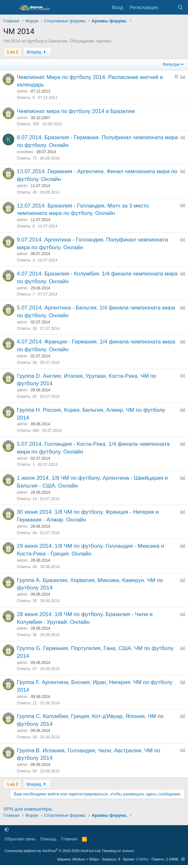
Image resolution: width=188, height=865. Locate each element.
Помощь (48, 839)
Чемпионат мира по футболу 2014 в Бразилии (76, 111)
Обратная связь (20, 839)
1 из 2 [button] (12, 52)
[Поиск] (180, 7)
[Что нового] (167, 7)
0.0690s (142, 859)
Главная (69, 839)
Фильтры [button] (171, 64)
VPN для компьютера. (28, 809)
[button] (6, 830)
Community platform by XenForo (53, 851)
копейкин (25, 152)
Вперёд (37, 52)
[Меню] (9, 7)
